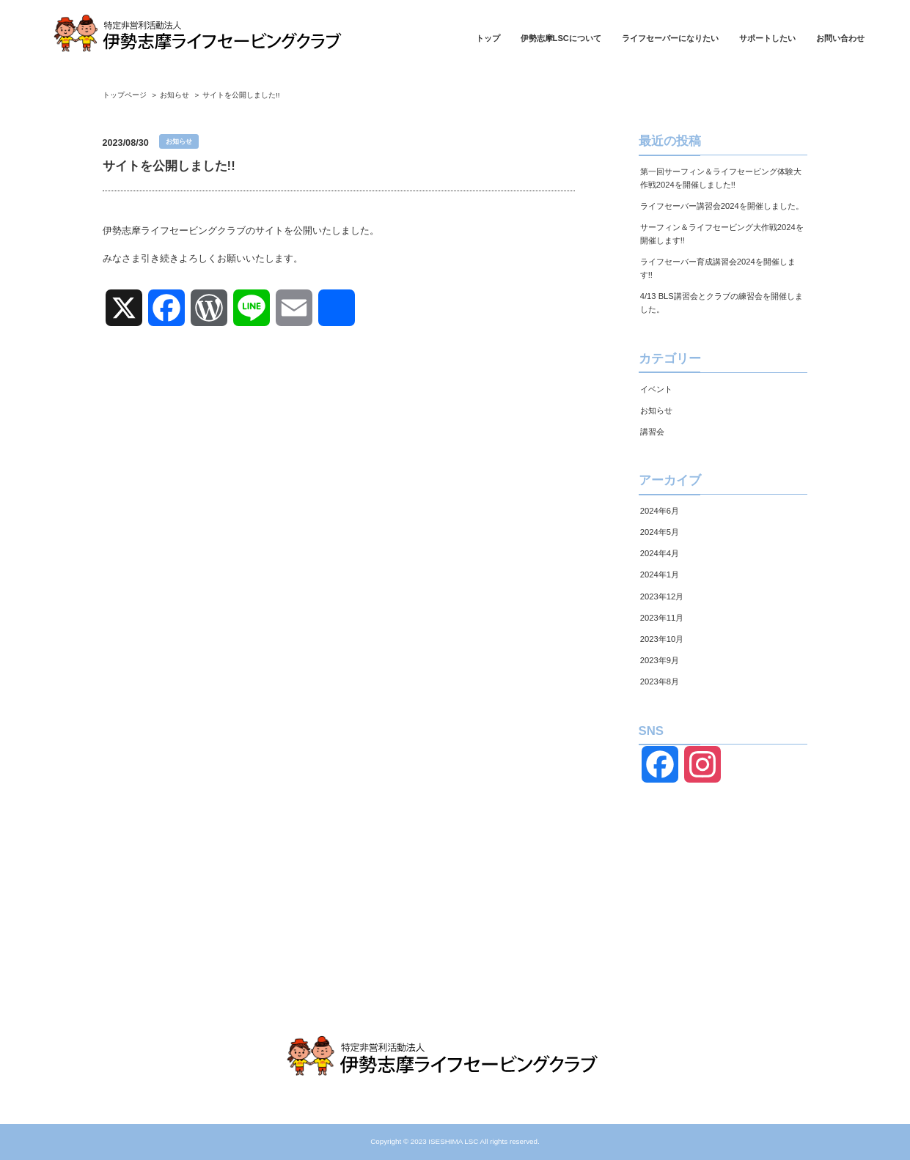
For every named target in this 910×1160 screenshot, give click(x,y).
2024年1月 (659, 574)
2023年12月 (661, 596)
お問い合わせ (840, 38)
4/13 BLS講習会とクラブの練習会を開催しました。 (721, 303)
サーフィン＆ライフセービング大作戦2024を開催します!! (722, 234)
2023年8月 (659, 681)
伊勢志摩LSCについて (561, 38)
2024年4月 (659, 553)
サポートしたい (767, 38)
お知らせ (656, 410)
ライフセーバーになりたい (670, 38)
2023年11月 (661, 617)
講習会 (652, 431)
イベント (656, 389)
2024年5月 (659, 532)
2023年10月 (661, 639)
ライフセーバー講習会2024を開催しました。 (722, 206)
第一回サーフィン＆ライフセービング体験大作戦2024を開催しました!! (720, 178)
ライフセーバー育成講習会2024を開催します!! (718, 268)
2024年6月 (659, 510)
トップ (488, 38)
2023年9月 (659, 660)
